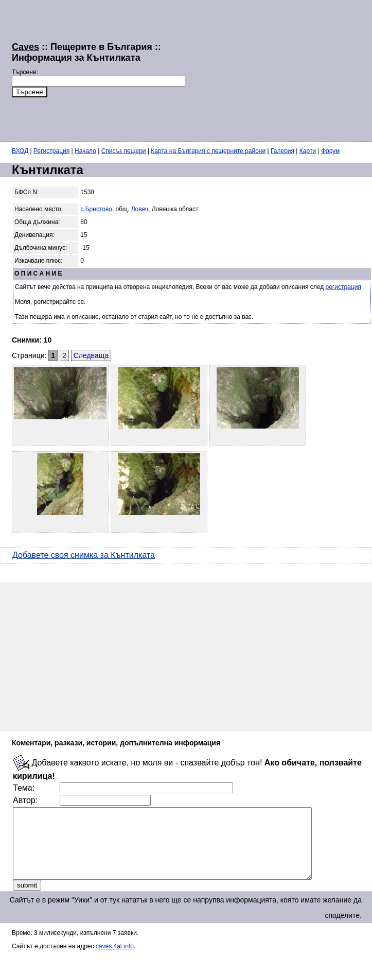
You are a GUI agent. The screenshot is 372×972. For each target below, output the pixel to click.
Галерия (282, 151)
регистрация (343, 287)
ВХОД (20, 151)
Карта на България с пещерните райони (208, 151)
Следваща (91, 355)
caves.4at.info (115, 960)
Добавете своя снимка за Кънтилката (83, 555)
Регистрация (51, 151)
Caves (25, 47)
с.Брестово (96, 209)
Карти (307, 151)
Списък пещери (123, 151)
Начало (85, 151)
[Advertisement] (258, 69)
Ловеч (139, 209)
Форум (330, 151)
